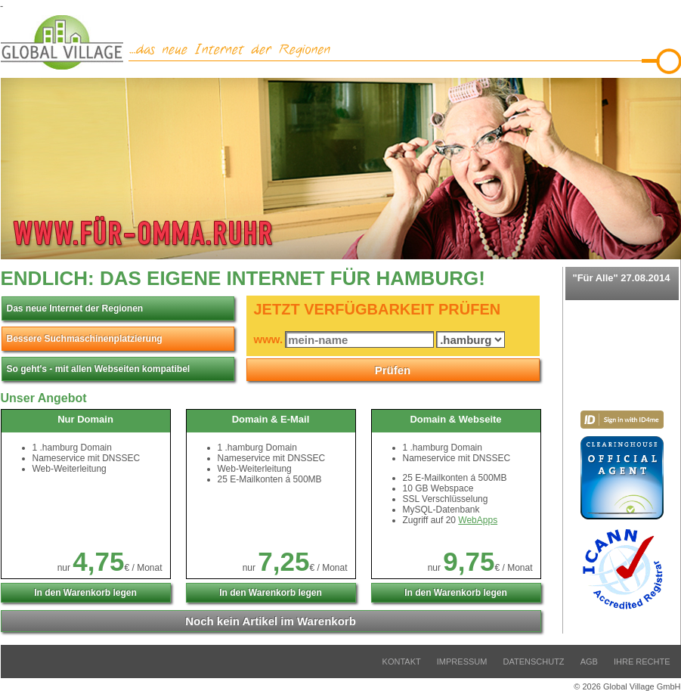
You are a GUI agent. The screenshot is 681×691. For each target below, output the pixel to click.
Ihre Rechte (642, 661)
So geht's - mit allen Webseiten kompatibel (98, 369)
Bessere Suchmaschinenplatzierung (85, 338)
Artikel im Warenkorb (270, 621)
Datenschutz (534, 661)
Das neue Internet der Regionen (75, 308)
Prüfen (393, 370)
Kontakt (401, 661)
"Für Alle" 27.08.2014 (621, 283)
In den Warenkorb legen (85, 592)
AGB (589, 661)
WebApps (477, 520)
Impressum (462, 661)
